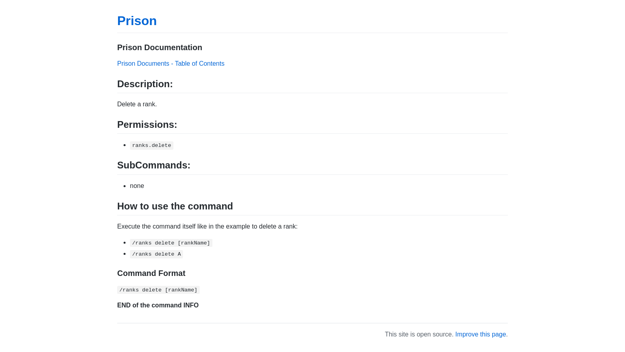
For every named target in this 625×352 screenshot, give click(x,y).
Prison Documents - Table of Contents (170, 63)
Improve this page (480, 334)
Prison (137, 21)
